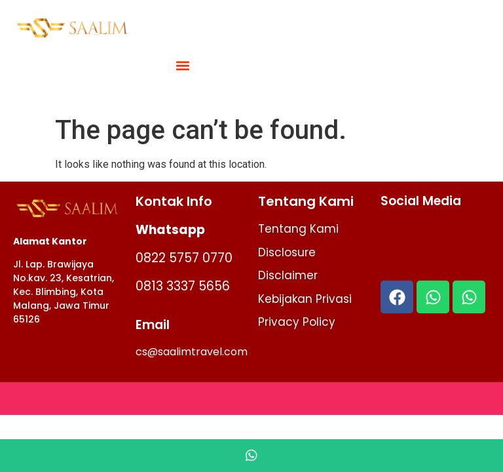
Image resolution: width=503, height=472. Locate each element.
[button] (183, 66)
